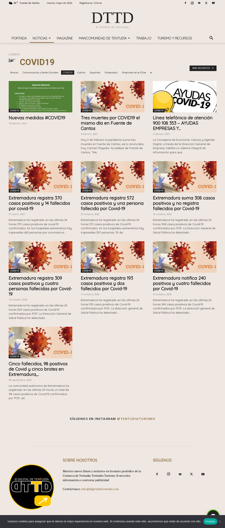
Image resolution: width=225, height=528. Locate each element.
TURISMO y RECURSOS (174, 38)
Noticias (42, 38)
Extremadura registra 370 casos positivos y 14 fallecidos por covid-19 (39, 203)
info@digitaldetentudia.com (100, 489)
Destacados (111, 72)
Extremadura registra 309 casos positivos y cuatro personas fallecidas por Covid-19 (40, 286)
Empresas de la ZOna (134, 72)
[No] (220, 521)
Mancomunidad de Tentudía (104, 38)
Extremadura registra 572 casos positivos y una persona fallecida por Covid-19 (112, 203)
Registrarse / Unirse (91, 2)
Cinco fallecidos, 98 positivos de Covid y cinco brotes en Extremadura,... (38, 369)
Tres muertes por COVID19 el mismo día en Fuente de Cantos (110, 123)
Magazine (65, 38)
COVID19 (68, 72)
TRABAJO (143, 38)
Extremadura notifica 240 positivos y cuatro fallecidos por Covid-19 (182, 283)
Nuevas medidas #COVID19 (37, 117)
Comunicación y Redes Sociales (40, 72)
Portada (19, 38)
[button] (211, 38)
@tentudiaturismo (136, 418)
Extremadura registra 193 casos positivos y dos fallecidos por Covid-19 (107, 283)
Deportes (95, 72)
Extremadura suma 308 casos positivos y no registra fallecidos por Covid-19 (184, 203)
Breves (14, 72)
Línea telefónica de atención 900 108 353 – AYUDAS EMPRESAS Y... (182, 123)
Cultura (81, 72)
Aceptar (210, 521)
